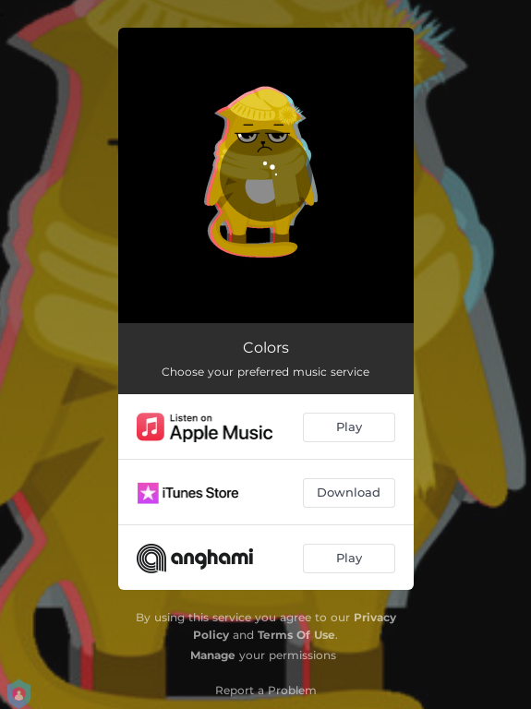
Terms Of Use (296, 635)
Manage (212, 655)
